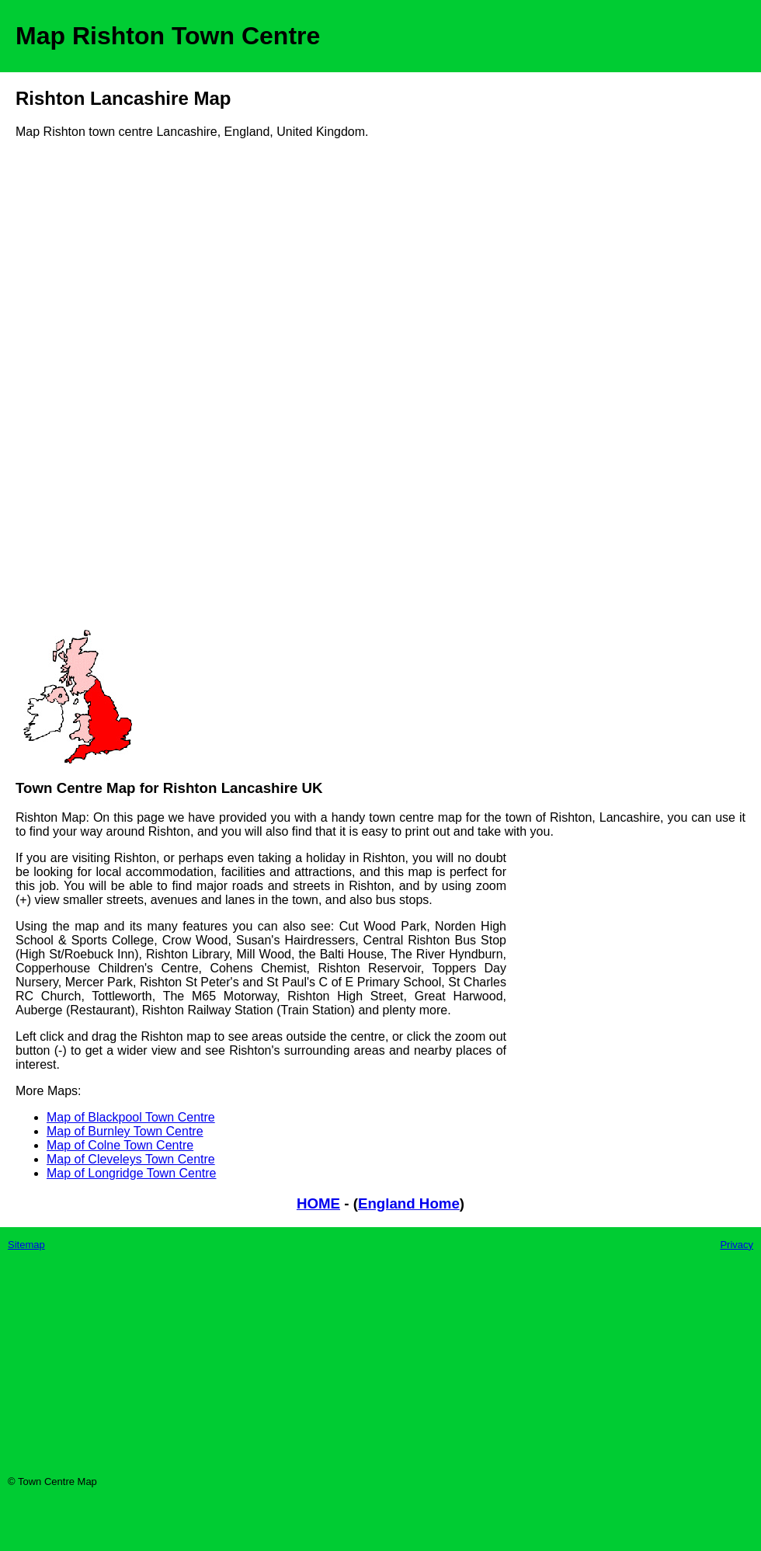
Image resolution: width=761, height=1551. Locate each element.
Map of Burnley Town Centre (125, 1131)
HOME (318, 1203)
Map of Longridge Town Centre (132, 1173)
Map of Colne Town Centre (120, 1145)
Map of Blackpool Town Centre (131, 1117)
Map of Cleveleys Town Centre (131, 1159)
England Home (409, 1203)
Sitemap (26, 1244)
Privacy (736, 1244)
